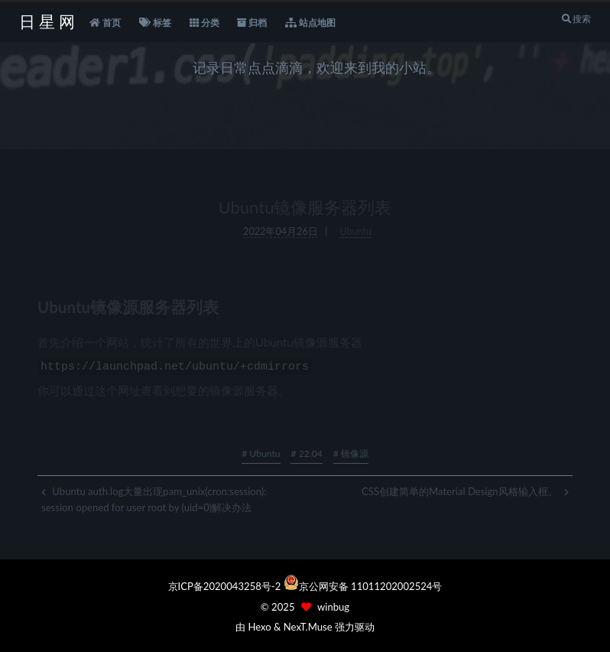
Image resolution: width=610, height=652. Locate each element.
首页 (105, 23)
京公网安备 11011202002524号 (371, 586)
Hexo (259, 627)
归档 (252, 23)
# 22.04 (306, 451)
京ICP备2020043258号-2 (226, 586)
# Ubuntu (261, 451)
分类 (204, 23)
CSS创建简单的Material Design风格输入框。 (465, 489)
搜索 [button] (576, 18)
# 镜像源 (350, 451)
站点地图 (310, 23)
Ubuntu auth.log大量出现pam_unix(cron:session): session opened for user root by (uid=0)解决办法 (154, 497)
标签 (155, 23)
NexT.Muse (308, 627)
